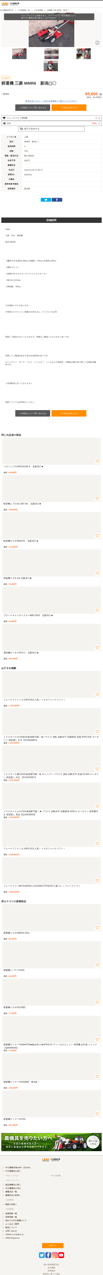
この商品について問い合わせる (32, 108)
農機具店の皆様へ (13, 1195)
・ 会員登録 (9, 1200)
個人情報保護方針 (51, 1264)
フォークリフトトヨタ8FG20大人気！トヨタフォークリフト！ (34, 700)
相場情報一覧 (11, 1213)
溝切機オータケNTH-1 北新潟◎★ (21, 653)
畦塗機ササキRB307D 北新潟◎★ (20, 541)
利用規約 (51, 1271)
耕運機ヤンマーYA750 (14, 1119)
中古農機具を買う (13, 1171)
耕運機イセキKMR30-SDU (16, 933)
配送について (11, 1227)
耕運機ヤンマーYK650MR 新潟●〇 (21, 1082)
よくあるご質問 (12, 1224)
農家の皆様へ (11, 1204)
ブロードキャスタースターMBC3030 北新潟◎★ (28, 615)
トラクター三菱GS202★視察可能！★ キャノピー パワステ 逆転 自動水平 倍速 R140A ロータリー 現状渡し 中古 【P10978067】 (51, 775)
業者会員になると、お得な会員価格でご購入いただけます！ (51, 101)
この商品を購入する (69, 108)
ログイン (53, 1245)
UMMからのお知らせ (14, 1234)
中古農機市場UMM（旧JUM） (18, 1167)
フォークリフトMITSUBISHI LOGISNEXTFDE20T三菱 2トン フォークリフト (41, 886)
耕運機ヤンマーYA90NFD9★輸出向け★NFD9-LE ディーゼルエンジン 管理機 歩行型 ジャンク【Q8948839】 (50, 1046)
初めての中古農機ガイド (16, 1220)
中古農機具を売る (13, 1188)
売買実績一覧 (11, 1217)
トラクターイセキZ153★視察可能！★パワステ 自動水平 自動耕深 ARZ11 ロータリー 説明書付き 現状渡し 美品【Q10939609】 (50, 813)
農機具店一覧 (11, 1192)
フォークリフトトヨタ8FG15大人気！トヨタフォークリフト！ (34, 848)
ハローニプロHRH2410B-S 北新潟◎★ (23, 466)
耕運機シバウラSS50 (13, 970)
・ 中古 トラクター (11, 1176)
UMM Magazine (12, 1238)
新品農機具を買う (13, 1185)
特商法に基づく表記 (51, 1274)
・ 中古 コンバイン (11, 1180)
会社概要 (51, 1268)
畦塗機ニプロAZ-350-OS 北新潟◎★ (22, 504)
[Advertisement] (51, 209)
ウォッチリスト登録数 (17, 118)
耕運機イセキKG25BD (14, 1007)
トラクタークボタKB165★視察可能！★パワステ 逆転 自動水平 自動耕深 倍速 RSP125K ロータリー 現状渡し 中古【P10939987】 (51, 738)
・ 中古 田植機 (55, 1176)
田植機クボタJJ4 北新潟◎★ (17, 578)
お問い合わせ (11, 1231)
